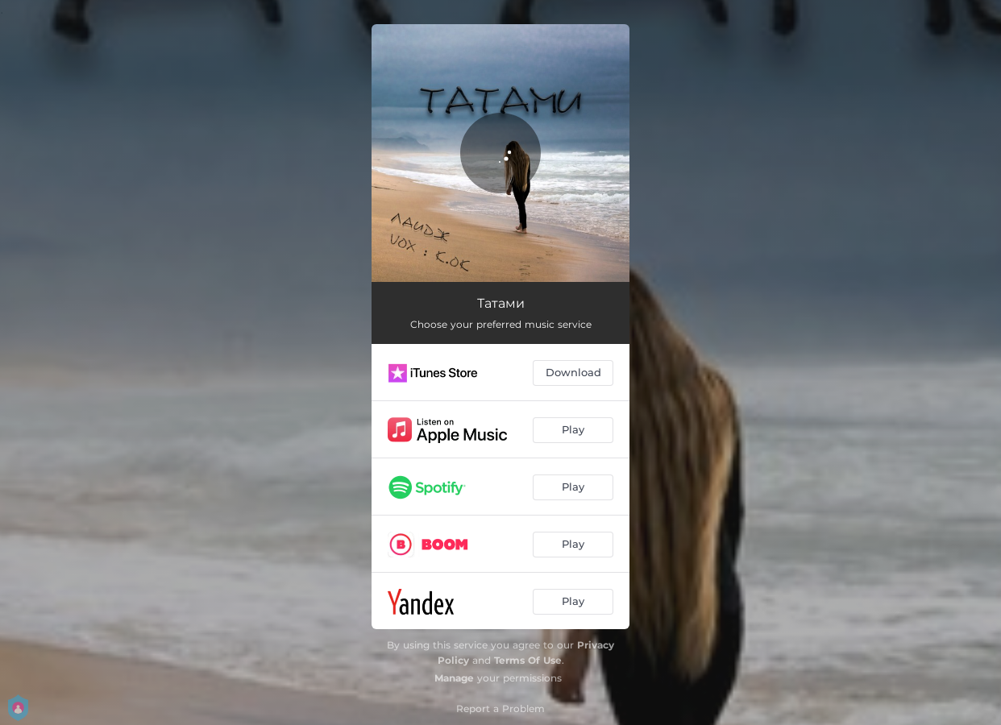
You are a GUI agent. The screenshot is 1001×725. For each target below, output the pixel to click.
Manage (454, 678)
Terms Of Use (528, 660)
